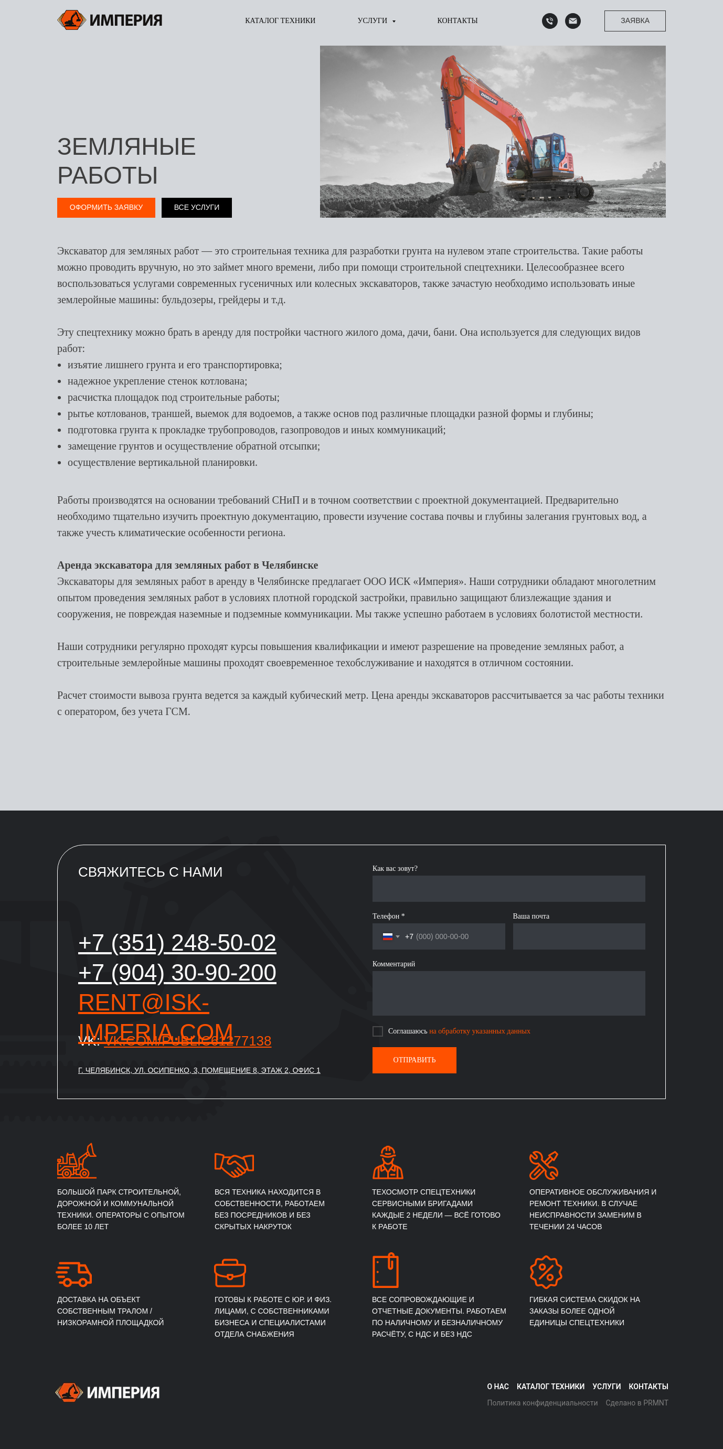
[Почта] (573, 21)
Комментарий (394, 964)
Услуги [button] (373, 21)
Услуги (606, 1386)
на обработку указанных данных (479, 1031)
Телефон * (389, 916)
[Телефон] (550, 21)
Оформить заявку (106, 207)
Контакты (458, 21)
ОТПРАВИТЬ (415, 1060)
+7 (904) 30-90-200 (177, 972)
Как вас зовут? (395, 868)
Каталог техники (280, 21)
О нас (498, 1386)
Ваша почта (531, 916)
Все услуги (196, 207)
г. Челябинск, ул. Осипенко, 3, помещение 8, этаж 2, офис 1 (199, 1070)
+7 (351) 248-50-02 (177, 942)
